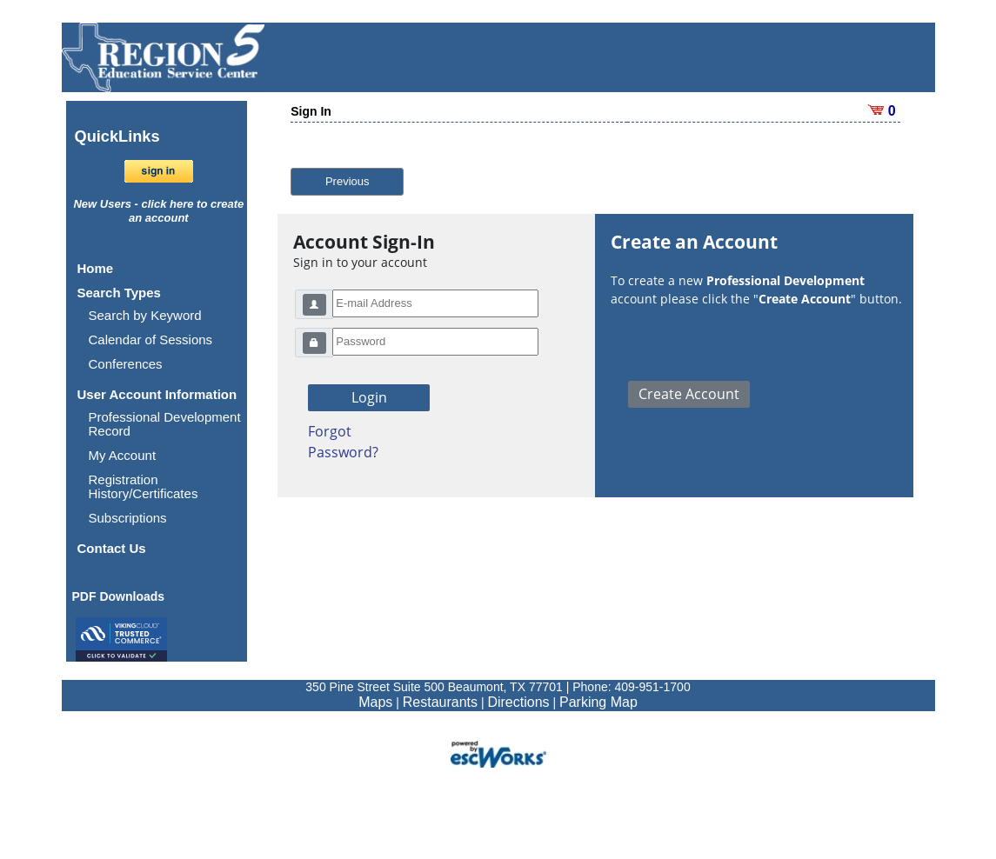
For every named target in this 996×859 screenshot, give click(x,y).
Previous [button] (347, 181)
